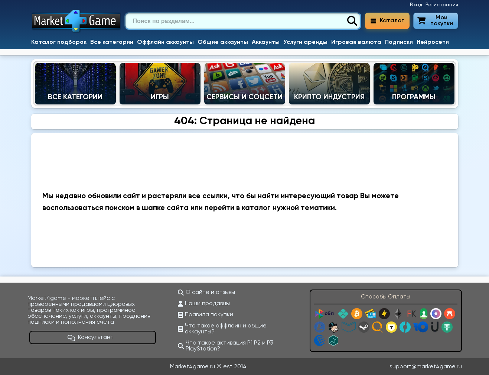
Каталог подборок (59, 42)
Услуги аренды (305, 42)
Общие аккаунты (223, 42)
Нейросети (433, 42)
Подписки (399, 42)
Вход (416, 4)
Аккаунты (266, 42)
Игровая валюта (356, 42)
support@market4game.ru (425, 367)
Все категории (111, 42)
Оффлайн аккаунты (165, 42)
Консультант (91, 337)
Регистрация (442, 4)
